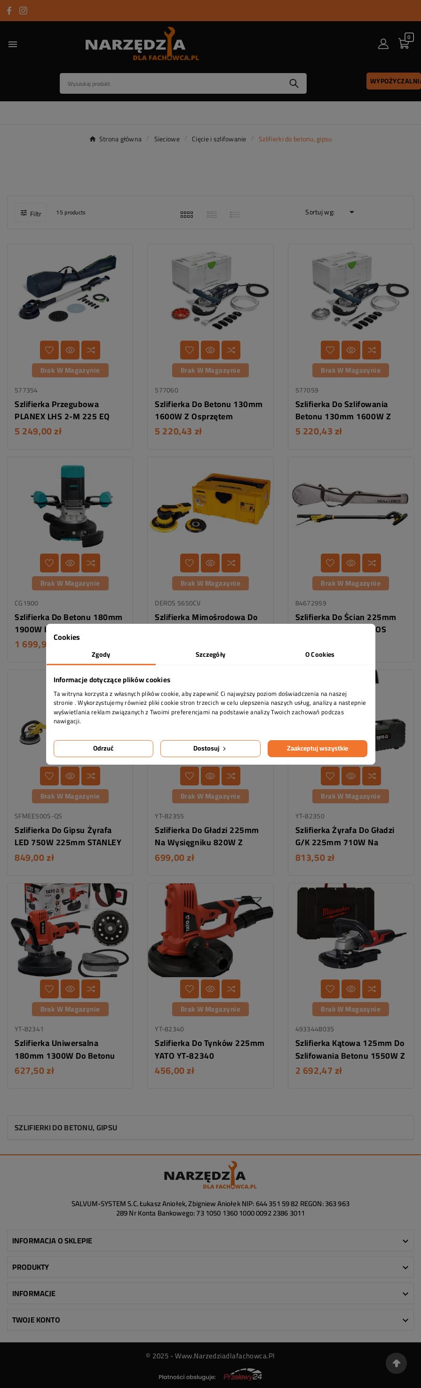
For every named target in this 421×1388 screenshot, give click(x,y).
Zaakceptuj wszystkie (317, 748)
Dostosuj (210, 748)
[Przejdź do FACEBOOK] (9, 11)
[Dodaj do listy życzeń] (49, 350)
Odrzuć (103, 748)
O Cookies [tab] (320, 654)
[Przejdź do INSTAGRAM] (23, 10)
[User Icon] (383, 44)
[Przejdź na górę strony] (396, 1363)
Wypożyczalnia (395, 81)
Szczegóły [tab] (211, 654)
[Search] (170, 83)
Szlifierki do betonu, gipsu (66, 1127)
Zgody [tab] (101, 654)
